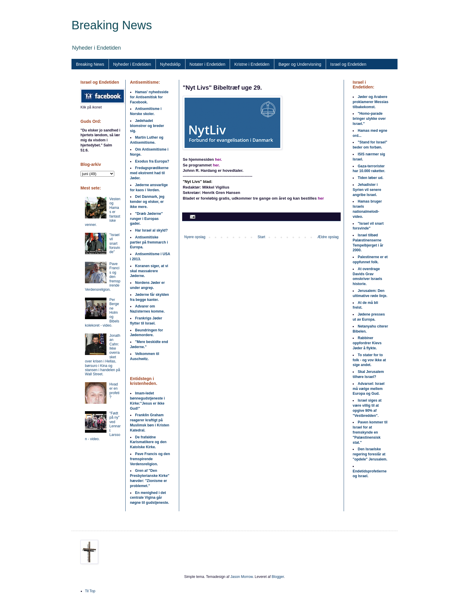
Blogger (278, 577)
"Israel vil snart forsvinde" (114, 243)
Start (261, 237)
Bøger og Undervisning (299, 64)
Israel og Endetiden (348, 64)
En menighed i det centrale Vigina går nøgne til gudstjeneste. (149, 498)
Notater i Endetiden (208, 64)
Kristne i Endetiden (251, 64)
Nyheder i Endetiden (132, 64)
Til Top (90, 591)
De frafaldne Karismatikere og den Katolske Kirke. (148, 442)
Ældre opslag (328, 237)
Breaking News (111, 25)
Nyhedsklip (170, 64)
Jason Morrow (241, 577)
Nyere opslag (194, 237)
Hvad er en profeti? (114, 390)
